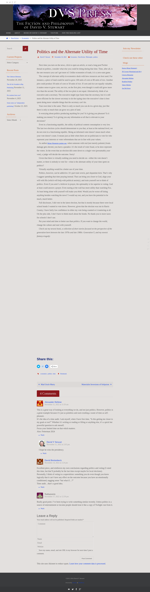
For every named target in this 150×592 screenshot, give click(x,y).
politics (100, 57)
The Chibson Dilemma (15, 77)
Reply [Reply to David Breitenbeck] (41, 487)
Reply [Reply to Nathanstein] (41, 508)
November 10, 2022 (62, 57)
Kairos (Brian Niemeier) (131, 68)
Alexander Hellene (53, 402)
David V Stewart (45, 57)
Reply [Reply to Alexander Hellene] (41, 435)
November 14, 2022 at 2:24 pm (56, 463)
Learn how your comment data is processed (87, 564)
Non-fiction (15, 38)
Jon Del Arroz (127, 91)
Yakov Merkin (127, 88)
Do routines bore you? (15, 95)
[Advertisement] (130, 127)
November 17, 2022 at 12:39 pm (57, 497)
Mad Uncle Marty (47, 384)
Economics (25, 38)
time (55, 374)
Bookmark (65, 374)
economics (44, 374)
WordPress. (81, 583)
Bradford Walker (128, 85)
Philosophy (93, 57)
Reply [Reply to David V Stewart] (44, 453)
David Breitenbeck (53, 460)
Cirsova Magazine (128, 78)
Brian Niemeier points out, (58, 143)
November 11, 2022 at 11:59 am (57, 405)
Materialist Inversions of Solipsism (96, 384)
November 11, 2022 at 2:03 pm (58, 445)
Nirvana (74, 583)
